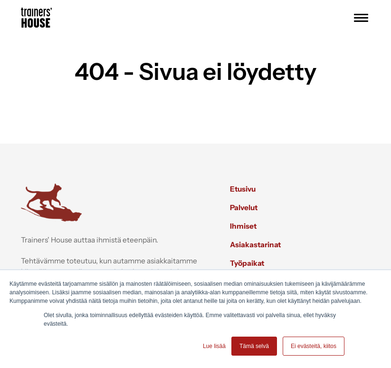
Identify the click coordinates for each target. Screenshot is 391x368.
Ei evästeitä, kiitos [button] (313, 346)
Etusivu (243, 189)
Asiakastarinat (255, 244)
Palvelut (243, 207)
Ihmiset (243, 226)
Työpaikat (247, 263)
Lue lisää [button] (214, 346)
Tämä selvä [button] (254, 346)
